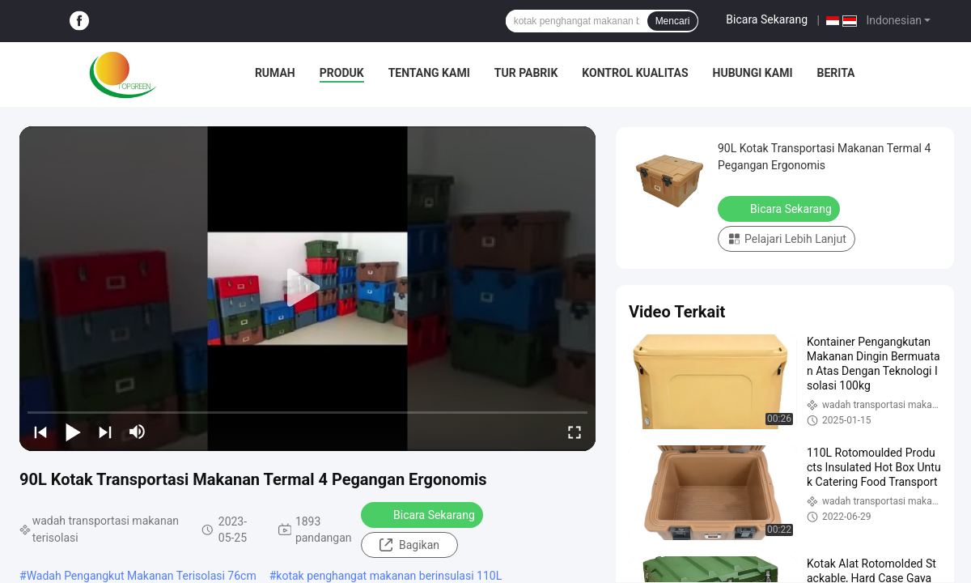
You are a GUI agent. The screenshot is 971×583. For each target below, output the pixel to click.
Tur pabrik (526, 72)
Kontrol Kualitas (635, 72)
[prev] (40, 431)
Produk (342, 72)
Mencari (672, 21)
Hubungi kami (753, 72)
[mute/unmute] (137, 431)
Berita (835, 72)
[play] (307, 288)
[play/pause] (73, 431)
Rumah (275, 72)
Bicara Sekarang (767, 19)
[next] (105, 431)
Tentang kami (429, 72)
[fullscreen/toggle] (574, 431)
